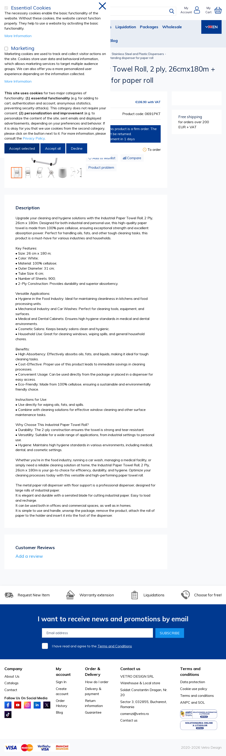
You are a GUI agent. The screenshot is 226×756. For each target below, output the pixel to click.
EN (211, 26)
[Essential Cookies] (6, 8)
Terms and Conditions (115, 646)
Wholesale (172, 26)
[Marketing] (6, 48)
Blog (113, 40)
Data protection (192, 682)
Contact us (128, 720)
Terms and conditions (197, 695)
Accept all (53, 148)
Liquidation (125, 26)
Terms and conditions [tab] (190, 671)
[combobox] (116, 11)
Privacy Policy (34, 138)
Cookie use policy (193, 688)
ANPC (185, 702)
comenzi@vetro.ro (134, 713)
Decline (77, 148)
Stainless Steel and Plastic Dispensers (138, 54)
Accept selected (22, 148)
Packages (149, 26)
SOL (201, 702)
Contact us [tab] (130, 668)
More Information (18, 36)
